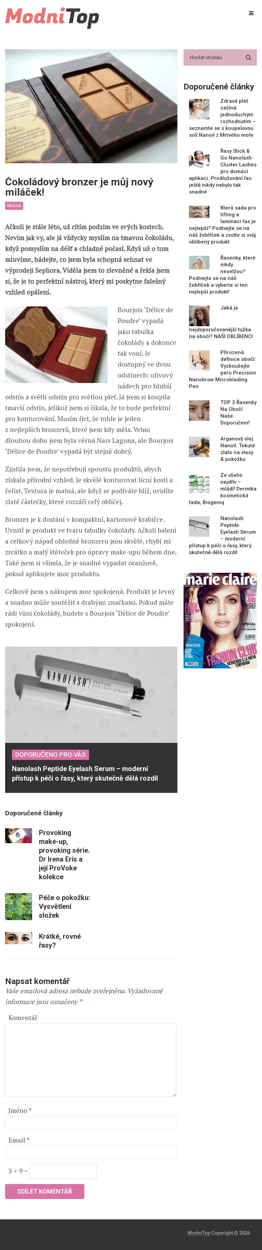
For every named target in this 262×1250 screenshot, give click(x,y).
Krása (14, 205)
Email (19, 1140)
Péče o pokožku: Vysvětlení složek (64, 906)
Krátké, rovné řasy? (60, 940)
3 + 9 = (19, 1171)
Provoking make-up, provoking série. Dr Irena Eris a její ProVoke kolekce (64, 855)
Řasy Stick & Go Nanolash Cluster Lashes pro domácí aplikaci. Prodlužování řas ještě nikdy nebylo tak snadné (223, 171)
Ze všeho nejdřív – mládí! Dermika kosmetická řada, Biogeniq (223, 488)
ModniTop (199, 1233)
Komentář (23, 1017)
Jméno (20, 1110)
